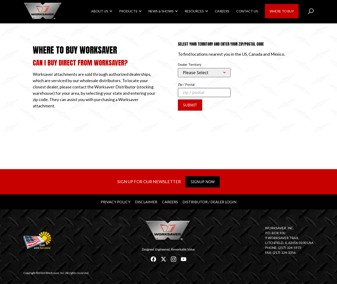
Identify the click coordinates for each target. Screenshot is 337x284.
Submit (190, 105)
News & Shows (161, 11)
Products (128, 11)
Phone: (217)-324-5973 (283, 248)
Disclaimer (146, 202)
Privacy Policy (115, 202)
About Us (99, 11)
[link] (43, 11)
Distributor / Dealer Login (210, 202)
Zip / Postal (186, 84)
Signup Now (203, 181)
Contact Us (247, 11)
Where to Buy (282, 11)
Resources (194, 11)
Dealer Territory (189, 64)
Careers (222, 11)
